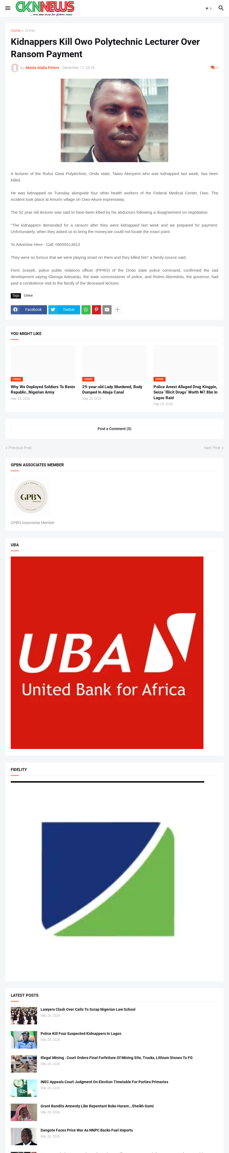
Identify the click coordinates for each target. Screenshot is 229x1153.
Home (16, 31)
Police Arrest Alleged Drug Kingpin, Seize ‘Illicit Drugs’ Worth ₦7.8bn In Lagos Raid (185, 392)
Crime (30, 31)
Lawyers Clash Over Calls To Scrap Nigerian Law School (88, 1009)
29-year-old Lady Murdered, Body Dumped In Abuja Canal (112, 389)
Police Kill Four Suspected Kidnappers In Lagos (81, 1033)
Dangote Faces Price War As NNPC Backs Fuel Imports (87, 1130)
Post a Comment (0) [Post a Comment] (114, 429)
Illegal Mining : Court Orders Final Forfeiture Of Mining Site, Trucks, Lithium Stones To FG (117, 1058)
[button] (7, 8)
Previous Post (20, 448)
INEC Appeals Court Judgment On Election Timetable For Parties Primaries (104, 1082)
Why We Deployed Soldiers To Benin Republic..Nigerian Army (43, 389)
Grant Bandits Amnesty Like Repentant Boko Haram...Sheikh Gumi (97, 1106)
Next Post (212, 448)
